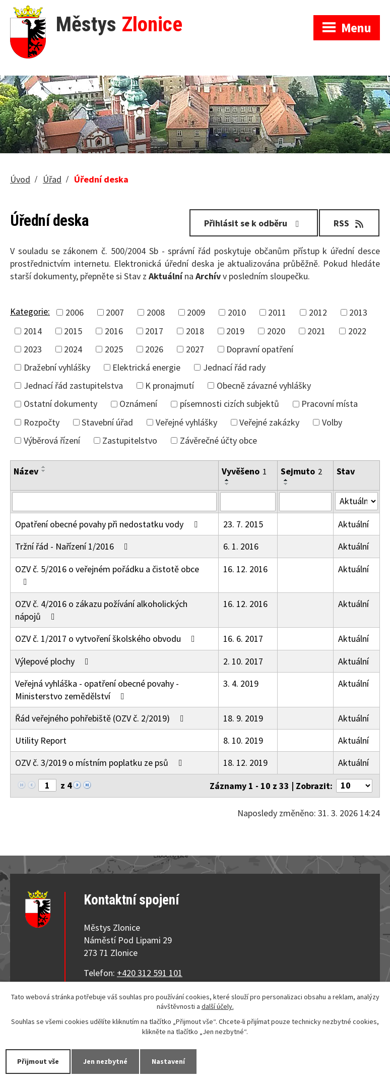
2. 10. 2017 (243, 661)
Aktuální (353, 524)
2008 (156, 312)
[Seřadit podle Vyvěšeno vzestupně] (227, 480)
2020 (276, 331)
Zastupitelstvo (129, 440)
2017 (154, 331)
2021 (316, 331)
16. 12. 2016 (245, 569)
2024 (73, 349)
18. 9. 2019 (243, 718)
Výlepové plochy (54, 661)
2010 (237, 312)
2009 (196, 312)
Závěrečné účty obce (218, 440)
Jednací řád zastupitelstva (73, 385)
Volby (332, 422)
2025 (114, 349)
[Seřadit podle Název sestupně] (43, 471)
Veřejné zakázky (269, 422)
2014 (33, 331)
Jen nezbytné (105, 1061)
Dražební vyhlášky (57, 367)
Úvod (20, 179)
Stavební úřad (107, 422)
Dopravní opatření (259, 349)
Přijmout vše (38, 1061)
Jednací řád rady (234, 367)
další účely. (218, 1006)
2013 (358, 312)
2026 (154, 349)
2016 (114, 331)
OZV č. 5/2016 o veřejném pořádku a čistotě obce (107, 574)
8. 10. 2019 (243, 740)
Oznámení (138, 403)
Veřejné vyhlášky (186, 422)
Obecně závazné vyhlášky (264, 385)
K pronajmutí (169, 385)
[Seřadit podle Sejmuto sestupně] (286, 484)
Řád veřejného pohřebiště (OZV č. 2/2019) (101, 718)
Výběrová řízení (52, 440)
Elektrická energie (146, 367)
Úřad (52, 179)
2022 (357, 331)
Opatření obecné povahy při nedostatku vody (108, 524)
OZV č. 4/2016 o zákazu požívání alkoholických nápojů (101, 610)
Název (26, 471)
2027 (195, 349)
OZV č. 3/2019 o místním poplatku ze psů (100, 762)
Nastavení (168, 1061)
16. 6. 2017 (243, 638)
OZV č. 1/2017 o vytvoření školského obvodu (107, 638)
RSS (349, 223)
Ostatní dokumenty (60, 403)
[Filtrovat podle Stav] (356, 501)
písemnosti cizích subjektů (229, 403)
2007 (115, 312)
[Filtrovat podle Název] (114, 501)
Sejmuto (301, 471)
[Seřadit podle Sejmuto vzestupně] (286, 480)
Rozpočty (41, 422)
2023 (33, 349)
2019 (235, 331)
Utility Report (41, 740)
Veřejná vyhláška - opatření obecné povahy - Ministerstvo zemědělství (97, 690)
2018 (195, 331)
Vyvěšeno (244, 471)
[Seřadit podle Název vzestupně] (43, 467)
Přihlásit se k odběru (253, 223)
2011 (277, 312)
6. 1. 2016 (240, 546)
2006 (75, 312)
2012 (318, 312)
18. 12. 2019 (245, 762)
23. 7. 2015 (243, 524)
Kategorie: (30, 311)
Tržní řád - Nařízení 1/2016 (73, 546)
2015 (73, 331)
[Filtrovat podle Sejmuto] (305, 501)
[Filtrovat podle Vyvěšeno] (248, 501)
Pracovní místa (329, 403)
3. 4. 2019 (240, 683)
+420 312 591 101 (149, 973)
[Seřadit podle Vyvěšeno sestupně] (227, 484)
